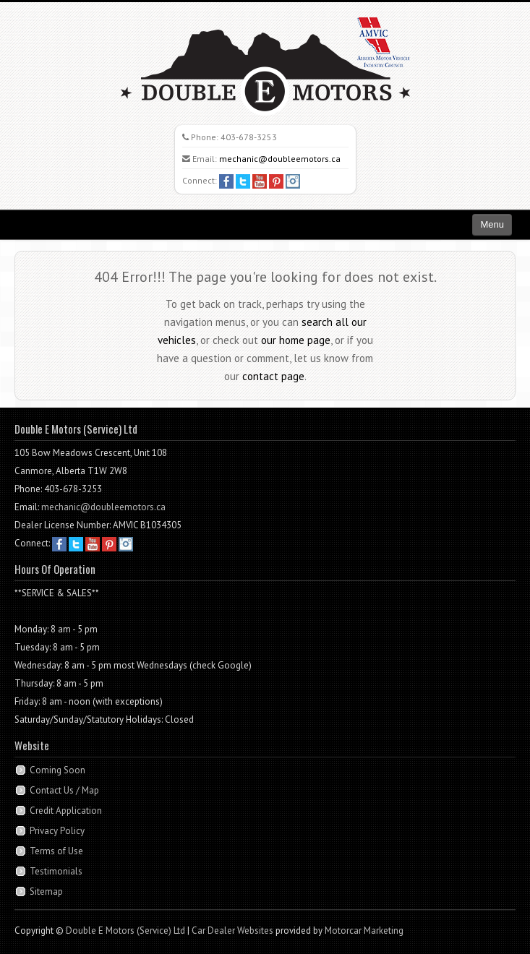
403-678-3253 (249, 137)
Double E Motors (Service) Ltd (125, 930)
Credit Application (66, 810)
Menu (492, 224)
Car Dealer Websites (232, 930)
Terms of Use (56, 851)
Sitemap (46, 891)
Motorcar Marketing (364, 930)
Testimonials (56, 871)
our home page (295, 340)
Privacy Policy (57, 831)
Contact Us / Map (64, 790)
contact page (273, 376)
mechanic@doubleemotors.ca (280, 158)
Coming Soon (57, 770)
